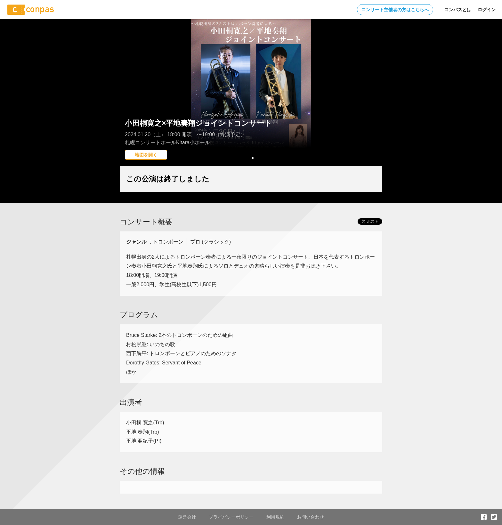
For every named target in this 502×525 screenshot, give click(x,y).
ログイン (487, 9)
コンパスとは (457, 9)
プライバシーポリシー (231, 517)
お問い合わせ (310, 517)
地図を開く (146, 154)
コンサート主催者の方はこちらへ (395, 9)
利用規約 (275, 517)
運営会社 (187, 517)
